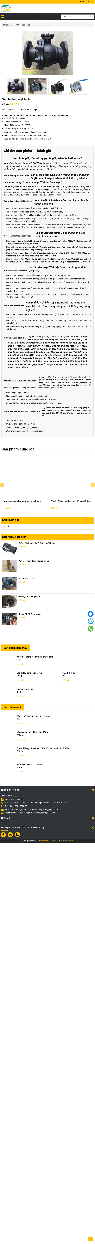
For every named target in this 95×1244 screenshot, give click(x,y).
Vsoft (70, 1242)
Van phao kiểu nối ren (67, 731)
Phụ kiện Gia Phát (48, 1242)
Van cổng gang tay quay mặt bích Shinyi (22, 902)
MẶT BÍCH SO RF (26, 979)
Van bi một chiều (35, 731)
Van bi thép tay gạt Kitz (49, 817)
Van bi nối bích (50, 731)
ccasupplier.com (35, 832)
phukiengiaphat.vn (19, 832)
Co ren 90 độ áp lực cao (29, 1015)
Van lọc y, (83, 731)
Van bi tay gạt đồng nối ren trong (33, 962)
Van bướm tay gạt (18, 731)
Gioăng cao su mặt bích (29, 997)
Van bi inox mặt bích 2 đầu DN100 (23, 817)
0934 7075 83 (87, 2)
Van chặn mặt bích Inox (49, 392)
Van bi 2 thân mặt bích (15, 460)
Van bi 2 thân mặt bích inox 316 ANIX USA (70, 902)
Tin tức (7, 927)
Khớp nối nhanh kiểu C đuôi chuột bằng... (37, 944)
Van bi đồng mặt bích (28, 392)
